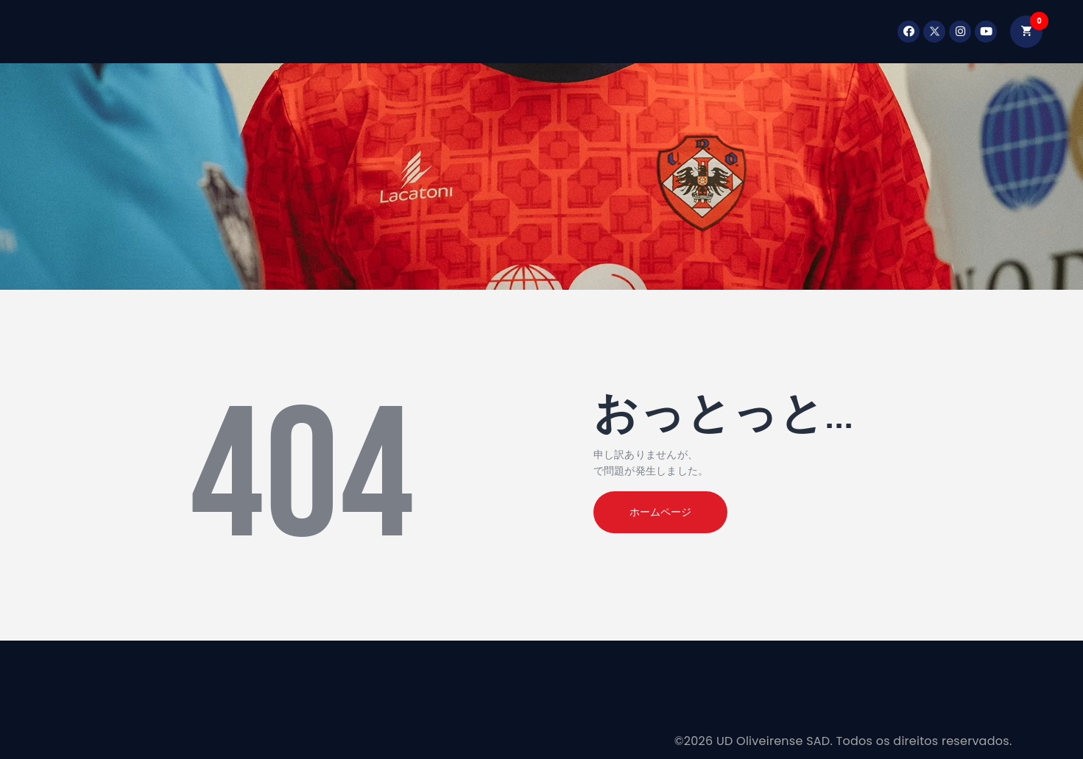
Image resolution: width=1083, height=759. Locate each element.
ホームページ (660, 512)
